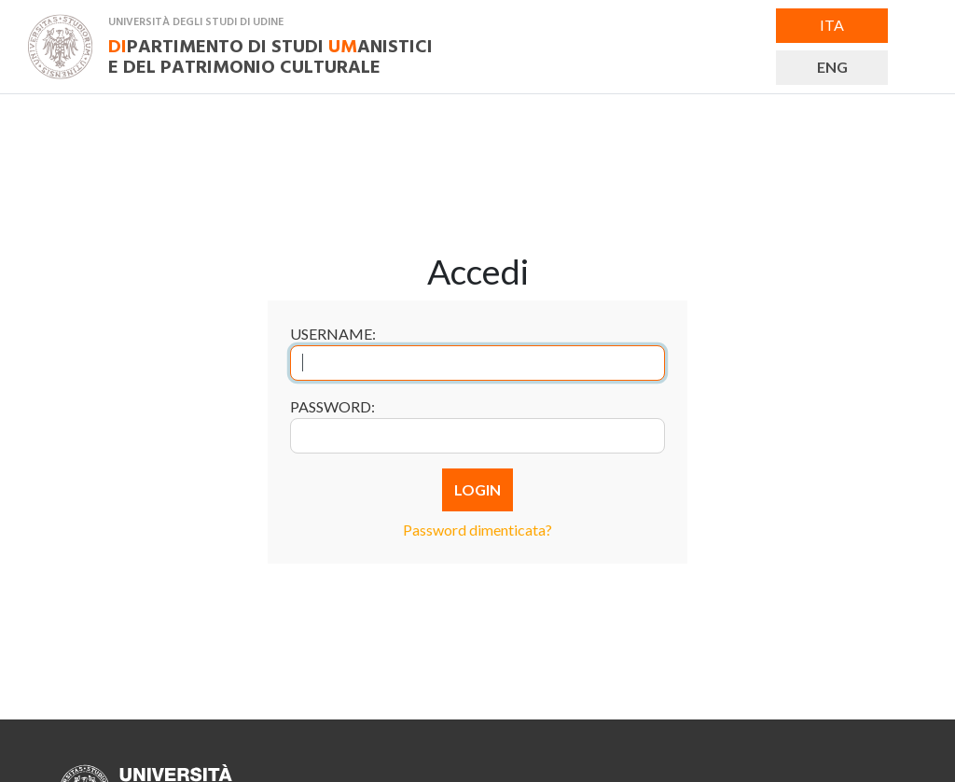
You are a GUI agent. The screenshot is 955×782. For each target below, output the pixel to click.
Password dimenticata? (477, 529)
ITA (832, 25)
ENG (832, 67)
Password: (332, 406)
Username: (333, 333)
